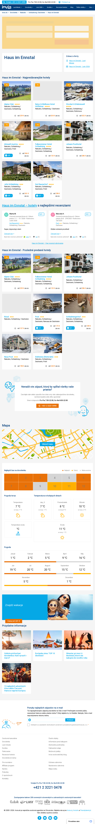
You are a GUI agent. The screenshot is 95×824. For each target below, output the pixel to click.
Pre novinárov (7, 762)
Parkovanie (6, 751)
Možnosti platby (54, 751)
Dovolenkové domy (9, 758)
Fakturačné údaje (55, 748)
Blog (71, 7)
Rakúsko (23, 12)
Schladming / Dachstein (37, 12)
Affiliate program (8, 766)
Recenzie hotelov (61, 7)
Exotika (4, 748)
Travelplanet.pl (85, 810)
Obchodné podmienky (57, 745)
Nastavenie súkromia (56, 766)
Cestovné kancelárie (9, 738)
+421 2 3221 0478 (47, 787)
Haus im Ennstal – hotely (19, 205)
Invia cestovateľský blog (58, 755)
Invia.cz (69, 810)
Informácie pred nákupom (58, 742)
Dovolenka (14, 12)
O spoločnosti (7, 775)
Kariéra (4, 769)
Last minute (6, 745)
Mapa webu (53, 769)
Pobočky (5, 772)
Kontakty (5, 779)
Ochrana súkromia (55, 762)
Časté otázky (53, 738)
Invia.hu (76, 810)
